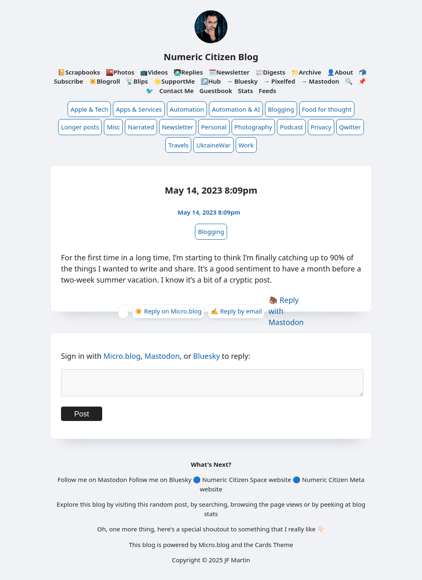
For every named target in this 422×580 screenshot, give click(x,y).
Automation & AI (236, 109)
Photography (253, 127)
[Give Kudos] (123, 311)
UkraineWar (213, 145)
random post (168, 509)
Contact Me (176, 91)
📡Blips (137, 81)
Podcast (291, 127)
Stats (245, 91)
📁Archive (306, 72)
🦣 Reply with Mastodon (286, 311)
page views (286, 509)
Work (246, 145)
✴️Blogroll (104, 81)
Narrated (141, 127)
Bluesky (206, 356)
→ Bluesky (242, 81)
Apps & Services (139, 109)
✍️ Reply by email (236, 311)
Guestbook (215, 91)
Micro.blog (122, 356)
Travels (178, 145)
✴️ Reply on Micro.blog (168, 311)
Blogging (281, 109)
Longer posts (80, 127)
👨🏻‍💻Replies (188, 72)
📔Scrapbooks (79, 72)
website (280, 484)
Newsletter (177, 127)
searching (213, 509)
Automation (187, 109)
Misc (113, 127)
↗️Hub (211, 81)
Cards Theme (274, 549)
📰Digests (270, 72)
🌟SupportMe (174, 81)
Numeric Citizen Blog (211, 56)
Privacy (321, 127)
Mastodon (162, 356)
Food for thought (327, 109)
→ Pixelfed (279, 81)
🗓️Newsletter (229, 72)
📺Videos (154, 72)
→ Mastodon (320, 81)
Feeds (267, 91)
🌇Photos (120, 72)
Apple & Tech (89, 109)
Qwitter (350, 127)
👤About (340, 72)
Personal (214, 127)
